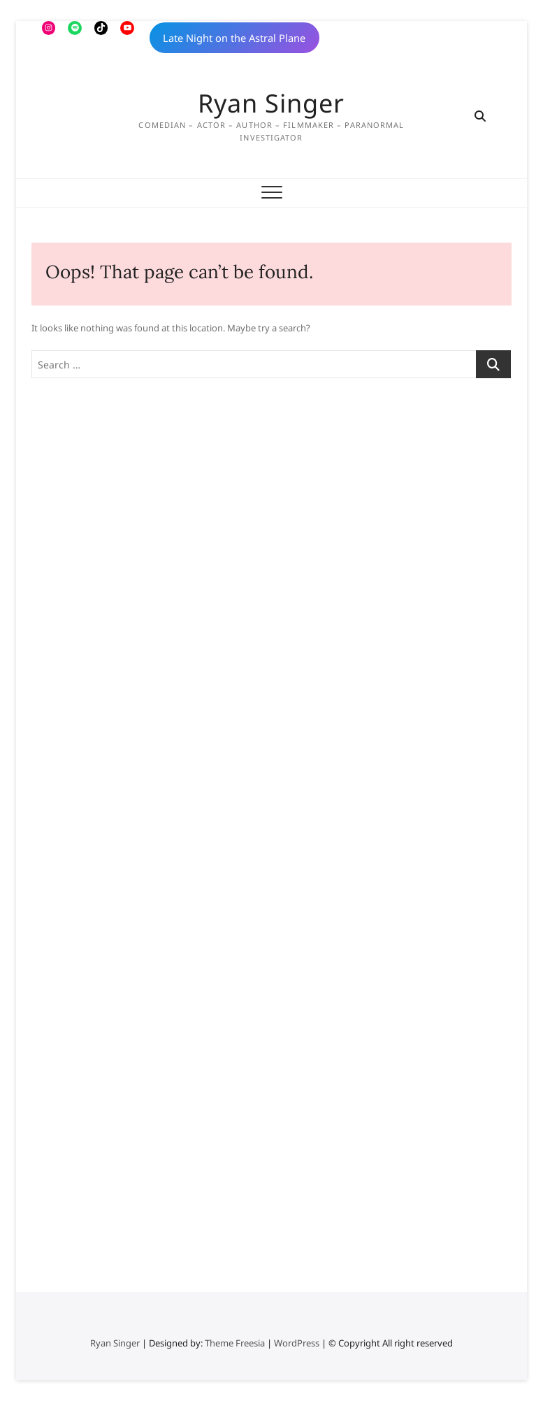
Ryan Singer (271, 103)
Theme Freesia (235, 1343)
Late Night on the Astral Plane (234, 38)
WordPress (296, 1343)
